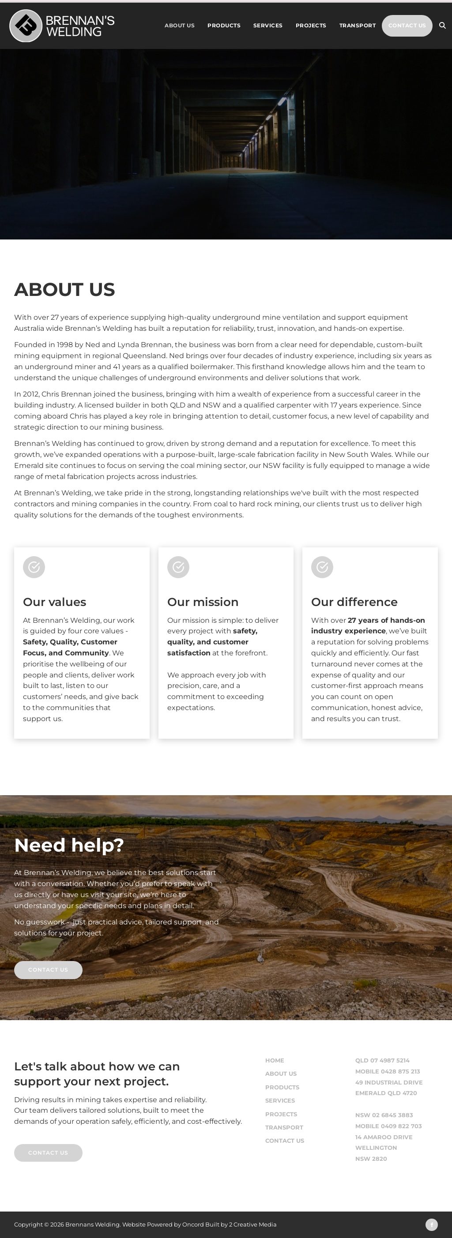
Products (224, 25)
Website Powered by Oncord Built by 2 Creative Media (199, 1224)
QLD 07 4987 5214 (382, 1060)
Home (274, 1060)
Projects (311, 25)
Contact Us (407, 25)
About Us (180, 25)
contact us (34, 966)
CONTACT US (34, 1149)
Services (268, 25)
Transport (357, 25)
